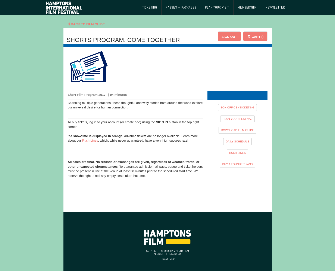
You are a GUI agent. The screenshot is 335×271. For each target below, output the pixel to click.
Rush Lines (90, 140)
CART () (255, 36)
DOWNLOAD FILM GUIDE (237, 130)
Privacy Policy (167, 259)
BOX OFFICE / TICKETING (237, 107)
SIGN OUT (229, 37)
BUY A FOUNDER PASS (237, 164)
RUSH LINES (237, 152)
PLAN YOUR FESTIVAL (237, 118)
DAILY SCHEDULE (237, 141)
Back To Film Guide (86, 24)
